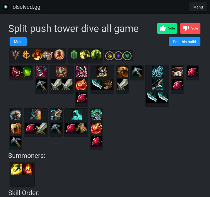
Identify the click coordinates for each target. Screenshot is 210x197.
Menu (198, 7)
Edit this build (184, 42)
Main (18, 42)
